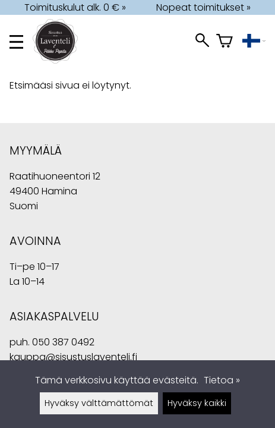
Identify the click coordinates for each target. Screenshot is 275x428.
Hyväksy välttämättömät (99, 403)
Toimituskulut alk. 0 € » (75, 7)
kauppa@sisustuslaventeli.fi (73, 357)
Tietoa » (222, 380)
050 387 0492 (63, 342)
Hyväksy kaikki (196, 403)
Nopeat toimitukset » (203, 7)
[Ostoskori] (224, 42)
